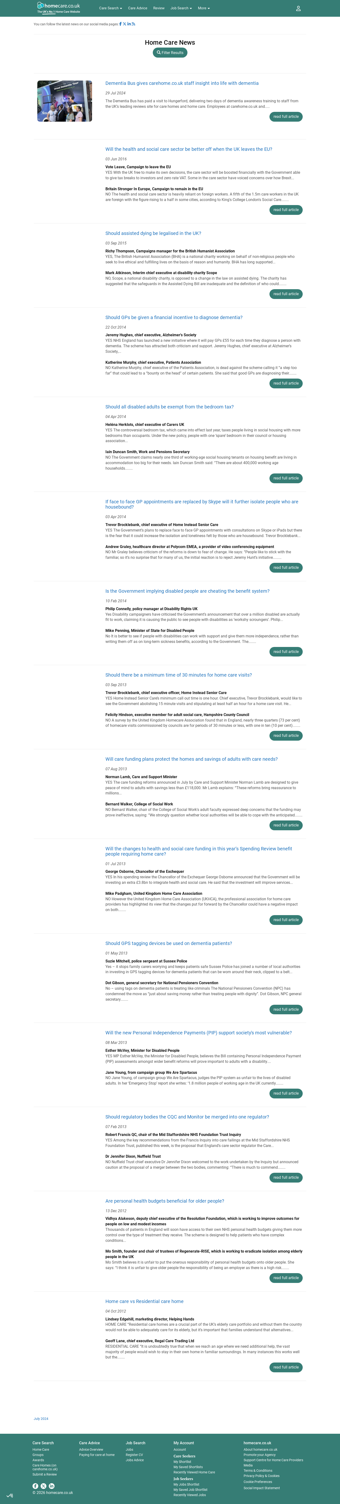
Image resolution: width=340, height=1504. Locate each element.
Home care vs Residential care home (144, 1301)
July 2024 (41, 1419)
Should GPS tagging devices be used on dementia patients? (168, 943)
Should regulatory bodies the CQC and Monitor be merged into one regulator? (187, 1117)
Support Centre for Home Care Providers (273, 1460)
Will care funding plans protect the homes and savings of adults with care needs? (191, 759)
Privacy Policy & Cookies (262, 1476)
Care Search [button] (43, 1443)
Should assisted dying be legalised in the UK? (153, 233)
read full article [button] (286, 116)
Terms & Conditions (258, 1470)
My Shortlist (182, 1462)
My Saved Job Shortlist (191, 1490)
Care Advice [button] (89, 1443)
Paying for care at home (97, 1455)
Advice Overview (91, 1449)
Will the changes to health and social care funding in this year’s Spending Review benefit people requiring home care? (198, 851)
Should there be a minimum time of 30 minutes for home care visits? (178, 675)
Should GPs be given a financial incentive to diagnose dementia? (173, 317)
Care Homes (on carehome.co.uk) (45, 1467)
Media (248, 1465)
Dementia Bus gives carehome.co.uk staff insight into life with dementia (182, 83)
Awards (38, 1460)
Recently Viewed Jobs (190, 1495)
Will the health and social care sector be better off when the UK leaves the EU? (188, 149)
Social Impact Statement (262, 1488)
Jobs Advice (135, 1460)
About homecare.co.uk (260, 1449)
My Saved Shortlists (188, 1467)
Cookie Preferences (258, 1482)
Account (180, 1449)
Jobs (129, 1449)
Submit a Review (45, 1474)
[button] (110, 8)
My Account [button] (184, 1443)
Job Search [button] (135, 1443)
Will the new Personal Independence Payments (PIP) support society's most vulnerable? (198, 1033)
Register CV (134, 1455)
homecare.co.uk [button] (257, 1443)
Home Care (41, 1449)
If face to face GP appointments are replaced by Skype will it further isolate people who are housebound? (201, 504)
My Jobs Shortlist (186, 1484)
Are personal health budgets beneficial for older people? (164, 1201)
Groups (38, 1455)
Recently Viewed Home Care (194, 1472)
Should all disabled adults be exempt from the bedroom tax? (169, 407)
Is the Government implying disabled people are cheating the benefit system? (187, 591)
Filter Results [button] (170, 52)
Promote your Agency (260, 1455)
